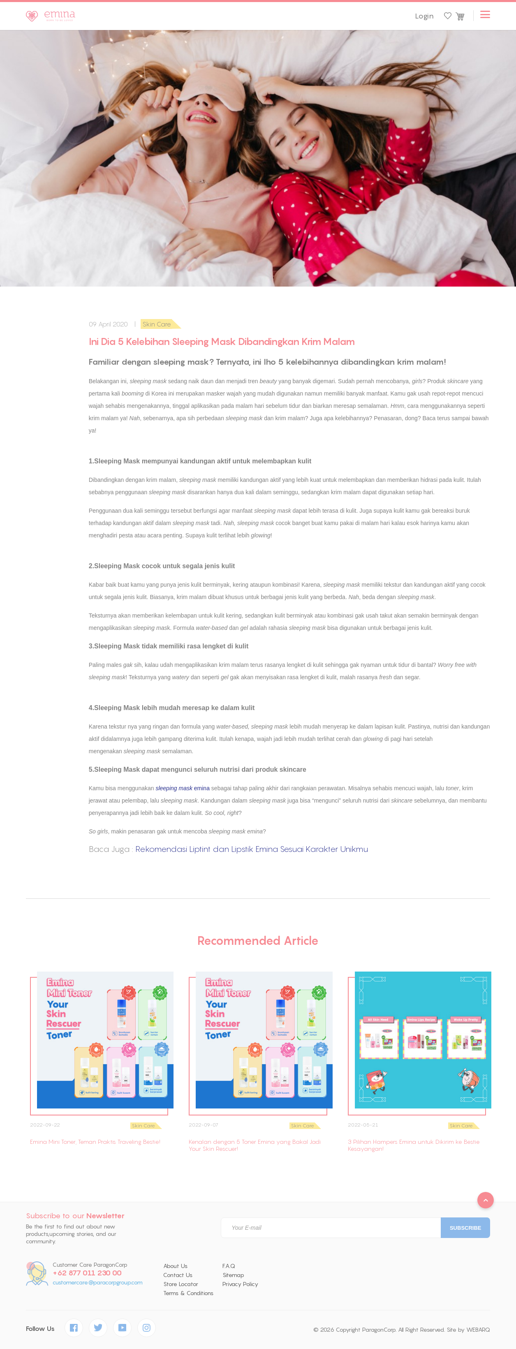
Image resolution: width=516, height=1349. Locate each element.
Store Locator (180, 1284)
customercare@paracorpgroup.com (98, 1282)
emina (182, 788)
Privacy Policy (240, 1284)
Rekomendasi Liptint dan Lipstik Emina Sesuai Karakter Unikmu (251, 849)
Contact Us (177, 1275)
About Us (175, 1266)
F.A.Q (228, 1266)
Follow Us (40, 1329)
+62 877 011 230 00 (87, 1272)
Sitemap (233, 1275)
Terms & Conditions (188, 1293)
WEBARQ (478, 1329)
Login (424, 16)
